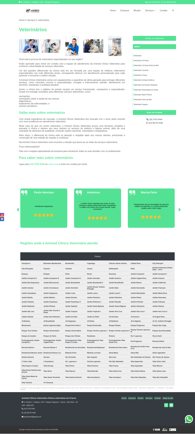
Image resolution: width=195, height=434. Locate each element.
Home (113, 10)
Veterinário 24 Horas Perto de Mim (146, 66)
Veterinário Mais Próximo (143, 97)
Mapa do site (168, 398)
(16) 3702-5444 (152, 2)
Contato (163, 10)
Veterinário (138, 56)
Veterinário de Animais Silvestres (145, 87)
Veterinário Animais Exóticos (144, 82)
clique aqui (53, 164)
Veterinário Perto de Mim (143, 102)
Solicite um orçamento (154, 39)
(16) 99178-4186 (168, 2)
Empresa (124, 10)
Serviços (149, 10)
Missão (137, 10)
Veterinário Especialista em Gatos (146, 92)
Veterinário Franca (140, 77)
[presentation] (14, 220)
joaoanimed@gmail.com (31, 417)
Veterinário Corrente (141, 71)
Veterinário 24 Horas (141, 61)
